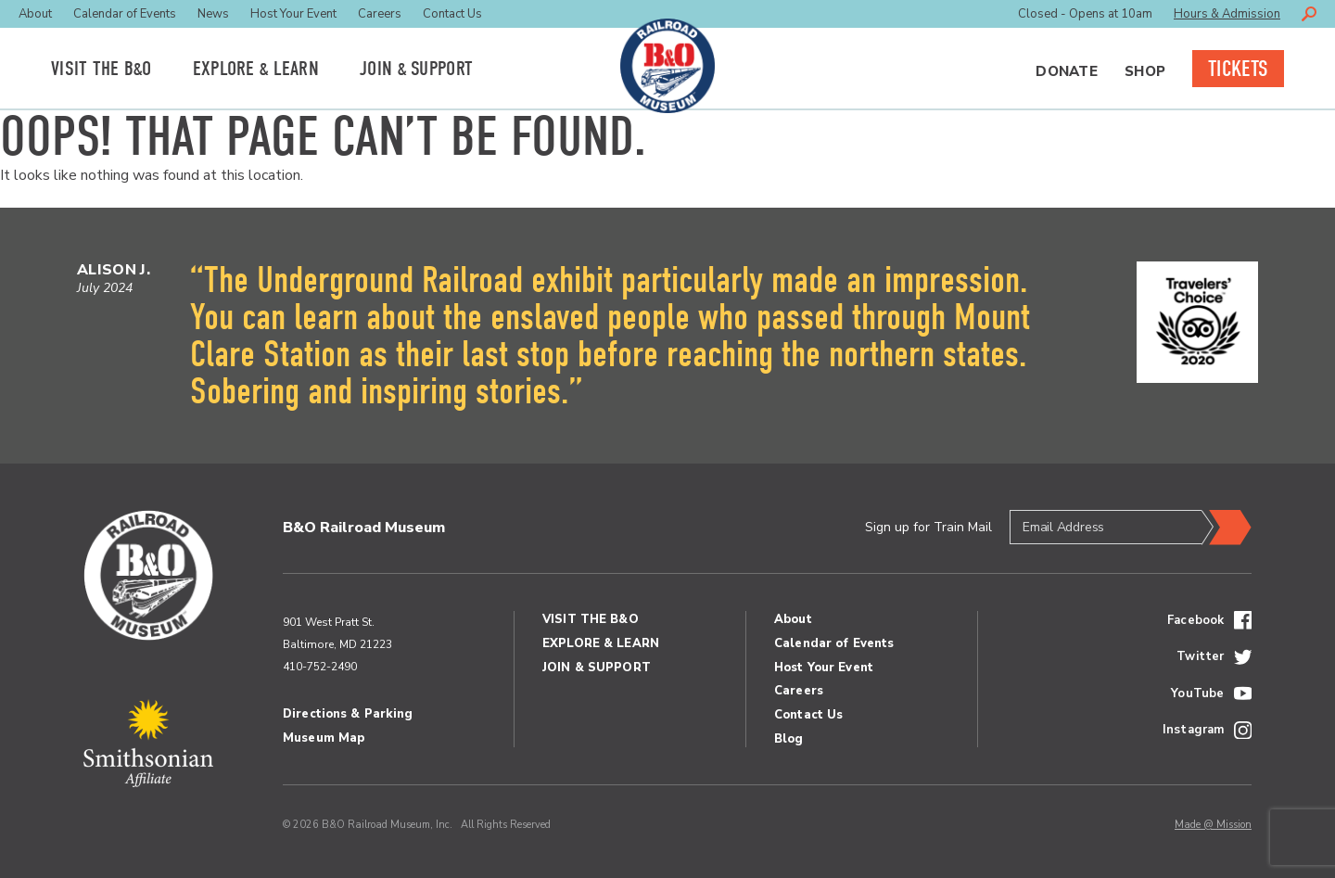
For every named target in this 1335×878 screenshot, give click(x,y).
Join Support (416, 69)
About (35, 14)
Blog (789, 739)
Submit (1227, 527)
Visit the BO (101, 69)
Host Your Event (293, 14)
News (213, 14)
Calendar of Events (124, 14)
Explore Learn (256, 69)
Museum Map (323, 738)
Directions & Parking (348, 714)
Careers (379, 14)
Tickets (1238, 69)
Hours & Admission (1227, 14)
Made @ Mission (1213, 825)
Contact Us (452, 14)
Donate (1067, 71)
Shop (1145, 71)
